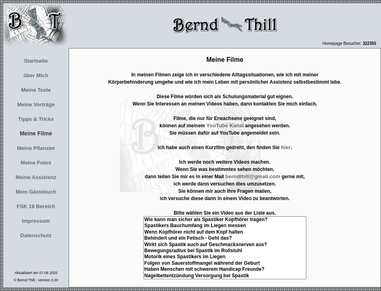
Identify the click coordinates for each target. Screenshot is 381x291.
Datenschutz (35, 235)
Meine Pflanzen (36, 148)
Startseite (36, 61)
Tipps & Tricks (36, 119)
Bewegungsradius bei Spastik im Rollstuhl (225, 251)
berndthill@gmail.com (252, 176)
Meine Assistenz (36, 177)
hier (286, 147)
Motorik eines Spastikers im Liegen (225, 257)
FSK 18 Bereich (36, 206)
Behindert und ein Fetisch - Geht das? (225, 238)
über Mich (35, 75)
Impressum (36, 221)
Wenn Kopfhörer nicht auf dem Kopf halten (225, 232)
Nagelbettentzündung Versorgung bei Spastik (225, 276)
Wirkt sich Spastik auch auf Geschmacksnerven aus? (225, 245)
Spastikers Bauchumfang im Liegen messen (225, 226)
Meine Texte (35, 90)
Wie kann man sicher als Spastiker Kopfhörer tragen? (225, 220)
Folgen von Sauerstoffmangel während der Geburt (225, 263)
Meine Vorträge (36, 104)
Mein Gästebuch (36, 192)
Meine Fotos (36, 163)
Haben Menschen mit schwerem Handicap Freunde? (225, 269)
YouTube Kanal (225, 125)
